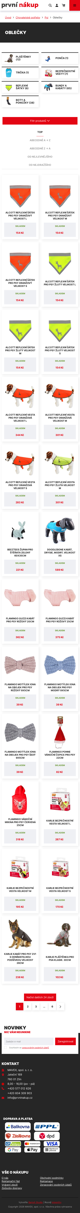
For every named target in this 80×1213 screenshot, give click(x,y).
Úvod (8, 17)
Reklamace (46, 1181)
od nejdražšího (40, 164)
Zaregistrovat (65, 1041)
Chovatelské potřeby (28, 17)
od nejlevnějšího (40, 156)
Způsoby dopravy (12, 1188)
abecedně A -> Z (40, 140)
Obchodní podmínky (52, 1177)
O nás (5, 1177)
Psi (46, 17)
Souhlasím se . (29, 1047)
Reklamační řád (11, 1181)
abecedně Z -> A (40, 148)
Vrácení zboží (10, 1184)
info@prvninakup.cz (20, 1097)
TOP (40, 132)
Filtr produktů (40, 120)
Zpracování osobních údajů (56, 1184)
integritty (56, 1202)
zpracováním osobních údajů (35, 1047)
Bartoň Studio (35, 1202)
